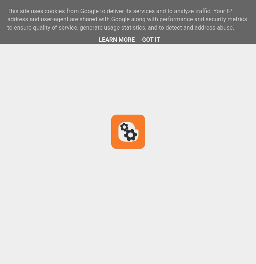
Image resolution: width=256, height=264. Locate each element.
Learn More (117, 39)
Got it (151, 39)
